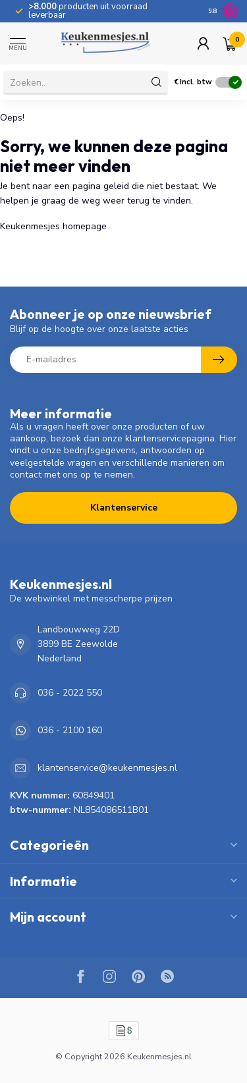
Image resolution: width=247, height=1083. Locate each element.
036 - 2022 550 (70, 692)
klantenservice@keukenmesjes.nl (107, 768)
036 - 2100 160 (70, 730)
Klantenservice (123, 507)
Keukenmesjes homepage (53, 226)
